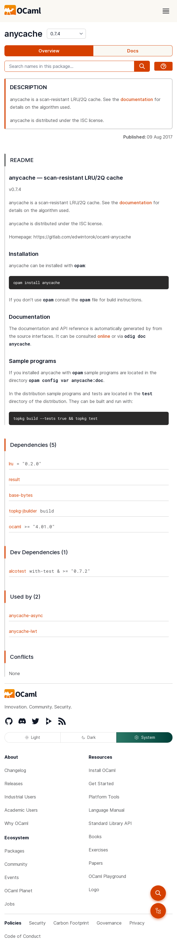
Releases (13, 783)
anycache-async (26, 615)
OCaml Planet (18, 890)
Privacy (137, 923)
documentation (136, 99)
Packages (14, 851)
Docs (132, 51)
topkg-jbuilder (23, 511)
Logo (94, 889)
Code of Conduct (22, 936)
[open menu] (165, 11)
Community (15, 864)
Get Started (101, 783)
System (144, 737)
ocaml (15, 526)
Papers (96, 863)
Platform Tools (104, 797)
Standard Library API (110, 823)
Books (95, 836)
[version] (66, 34)
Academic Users (21, 810)
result (14, 479)
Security (37, 923)
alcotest (17, 571)
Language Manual (106, 810)
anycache (23, 34)
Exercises (98, 850)
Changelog (15, 770)
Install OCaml (102, 770)
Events (11, 877)
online (104, 336)
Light (32, 737)
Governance (109, 923)
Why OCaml (16, 823)
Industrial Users (20, 797)
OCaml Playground (107, 876)
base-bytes (21, 495)
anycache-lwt (23, 631)
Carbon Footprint (71, 923)
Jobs (9, 904)
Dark (89, 737)
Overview (49, 51)
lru (11, 463)
